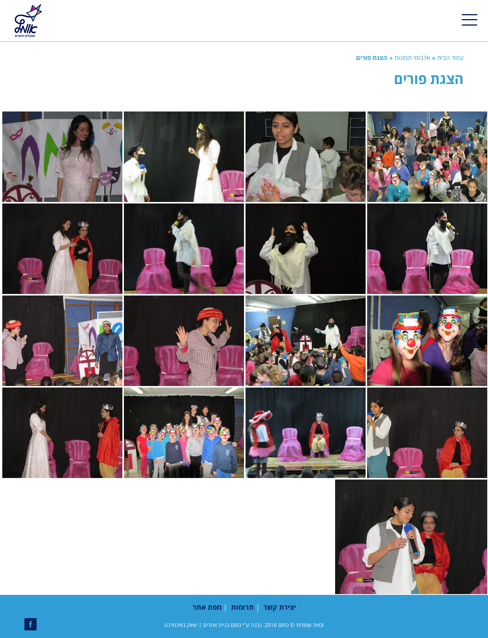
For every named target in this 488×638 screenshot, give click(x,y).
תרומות (242, 607)
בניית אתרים (216, 624)
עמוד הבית (450, 57)
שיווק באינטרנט (180, 624)
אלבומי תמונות (412, 57)
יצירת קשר (279, 607)
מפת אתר (207, 607)
